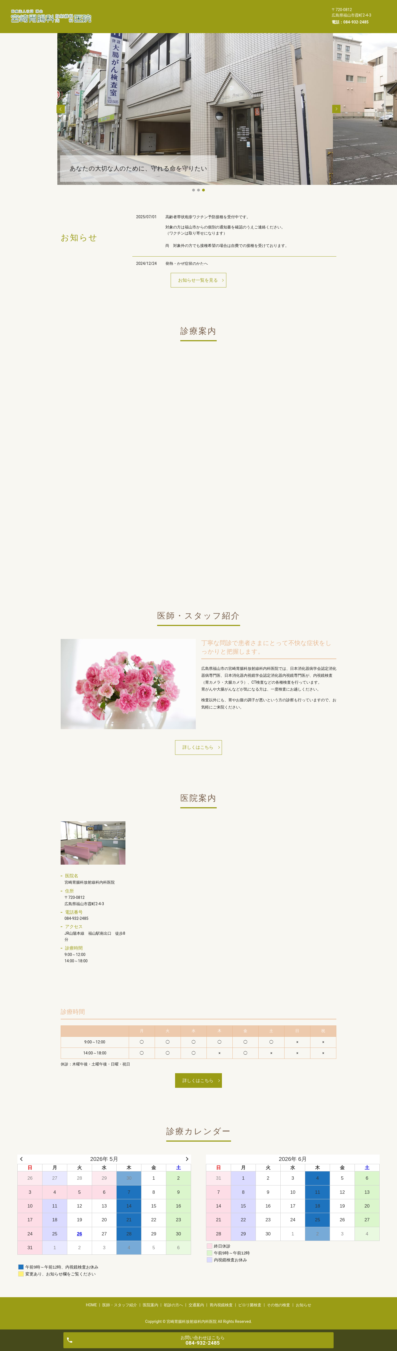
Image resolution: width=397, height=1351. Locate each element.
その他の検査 (156, 20)
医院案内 (189, 12)
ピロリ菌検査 (120, 20)
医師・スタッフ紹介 (150, 12)
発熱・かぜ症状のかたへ (186, 263)
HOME (114, 12)
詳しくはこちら (198, 747)
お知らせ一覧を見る (198, 280)
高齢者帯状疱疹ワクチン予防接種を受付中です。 (207, 217)
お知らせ (189, 20)
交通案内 (249, 12)
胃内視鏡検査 (281, 12)
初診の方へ (219, 12)
